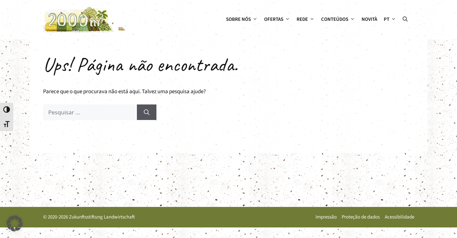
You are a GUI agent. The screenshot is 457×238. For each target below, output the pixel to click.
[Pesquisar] (146, 112)
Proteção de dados (361, 217)
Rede (307, 19)
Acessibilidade (399, 217)
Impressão (326, 217)
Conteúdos (339, 19)
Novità (369, 19)
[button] (405, 19)
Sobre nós (243, 19)
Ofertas (278, 19)
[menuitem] (389, 19)
